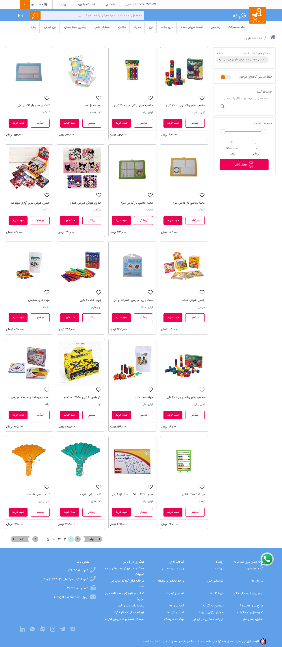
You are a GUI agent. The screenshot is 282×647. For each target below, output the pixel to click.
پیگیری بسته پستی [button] (75, 27)
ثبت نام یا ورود (86, 4)
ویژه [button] (33, 27)
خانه (259, 38)
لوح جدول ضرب (91, 105)
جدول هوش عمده (193, 300)
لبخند (202, 501)
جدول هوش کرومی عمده (85, 203)
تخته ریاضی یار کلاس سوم (137, 203)
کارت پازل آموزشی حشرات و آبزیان (132, 300)
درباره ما (62, 4)
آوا (99, 404)
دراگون (97, 210)
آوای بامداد (95, 112)
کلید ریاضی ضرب (90, 494)
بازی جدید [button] (167, 27)
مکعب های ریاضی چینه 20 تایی (185, 105)
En (20, 16)
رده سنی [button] (216, 27)
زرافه (47, 404)
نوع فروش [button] (50, 27)
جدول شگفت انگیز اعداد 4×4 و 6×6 (132, 494)
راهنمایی (110, 4)
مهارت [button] (137, 27)
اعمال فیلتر (244, 164)
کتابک (46, 112)
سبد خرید (173, 123)
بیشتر (195, 123)
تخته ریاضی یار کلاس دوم (189, 203)
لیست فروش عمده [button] (192, 27)
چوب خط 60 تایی (90, 300)
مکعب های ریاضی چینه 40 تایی (185, 397)
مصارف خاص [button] (102, 27)
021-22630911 (148, 4)
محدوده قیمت (263, 123)
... (42, 540)
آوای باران (199, 112)
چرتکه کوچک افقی (193, 494)
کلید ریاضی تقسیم (38, 494)
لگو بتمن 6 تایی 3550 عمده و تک (80, 397)
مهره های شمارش (39, 300)
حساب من (34, 4)
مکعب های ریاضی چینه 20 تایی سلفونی (132, 105)
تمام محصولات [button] (236, 27)
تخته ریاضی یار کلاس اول (34, 105)
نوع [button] (151, 27)
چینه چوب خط (144, 397)
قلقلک (46, 307)
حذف (219, 53)
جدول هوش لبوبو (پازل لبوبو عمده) (29, 203)
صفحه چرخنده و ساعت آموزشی (30, 397)
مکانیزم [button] (122, 27)
